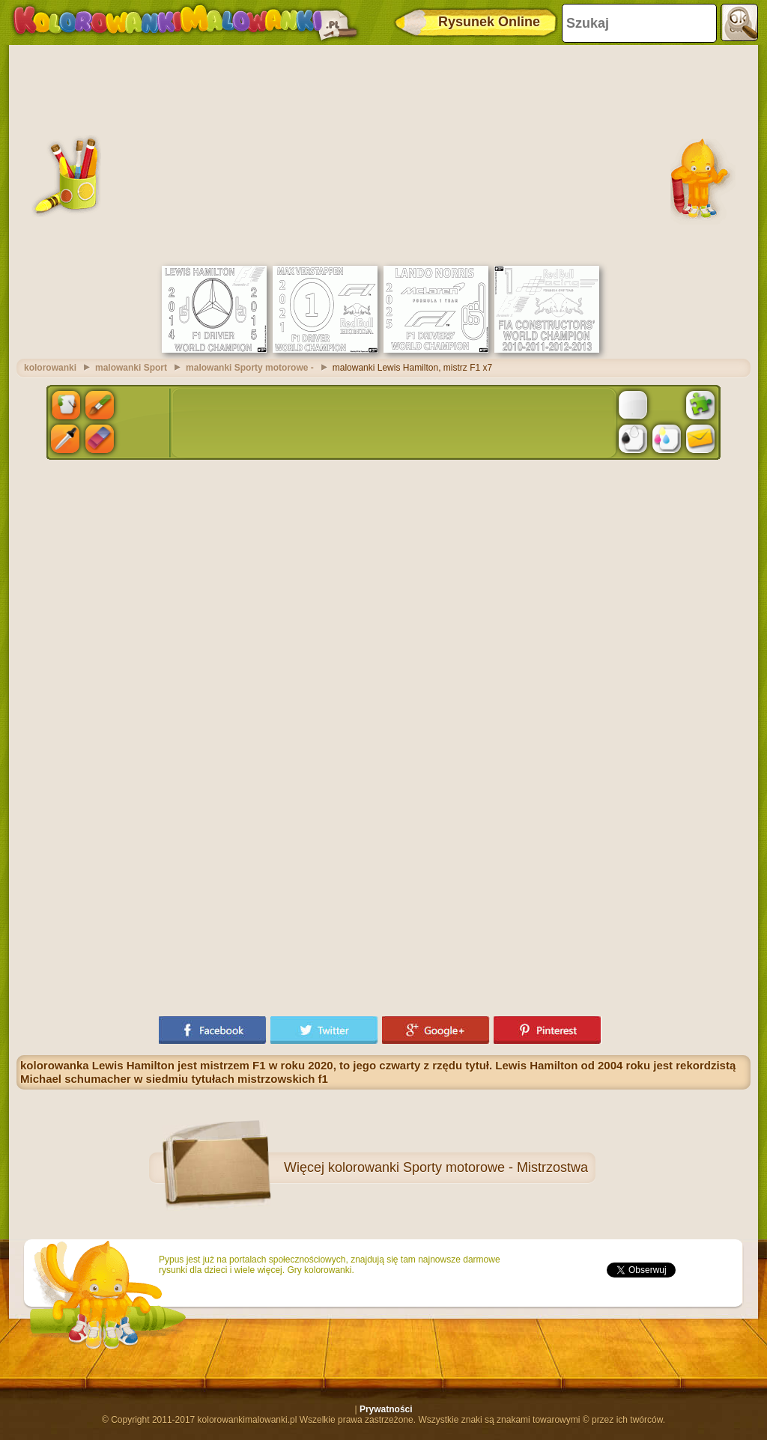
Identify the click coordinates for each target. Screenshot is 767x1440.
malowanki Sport (131, 367)
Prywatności (386, 1409)
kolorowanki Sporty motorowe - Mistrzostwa (458, 1167)
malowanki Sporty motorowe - (250, 367)
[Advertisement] (383, 153)
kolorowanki (50, 367)
